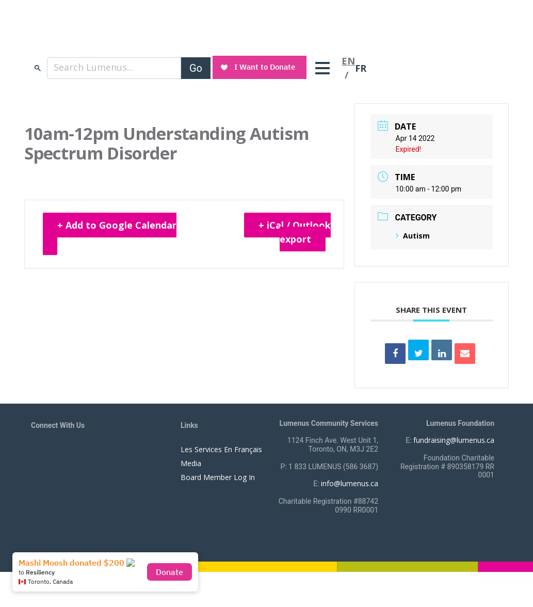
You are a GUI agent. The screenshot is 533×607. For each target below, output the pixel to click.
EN (348, 61)
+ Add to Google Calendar (116, 225)
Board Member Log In (218, 477)
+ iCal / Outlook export (295, 232)
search (38, 67)
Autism (413, 236)
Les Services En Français (221, 449)
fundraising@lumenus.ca (453, 440)
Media (191, 463)
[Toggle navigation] (325, 68)
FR (360, 68)
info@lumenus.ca (349, 483)
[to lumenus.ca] (140, 35)
